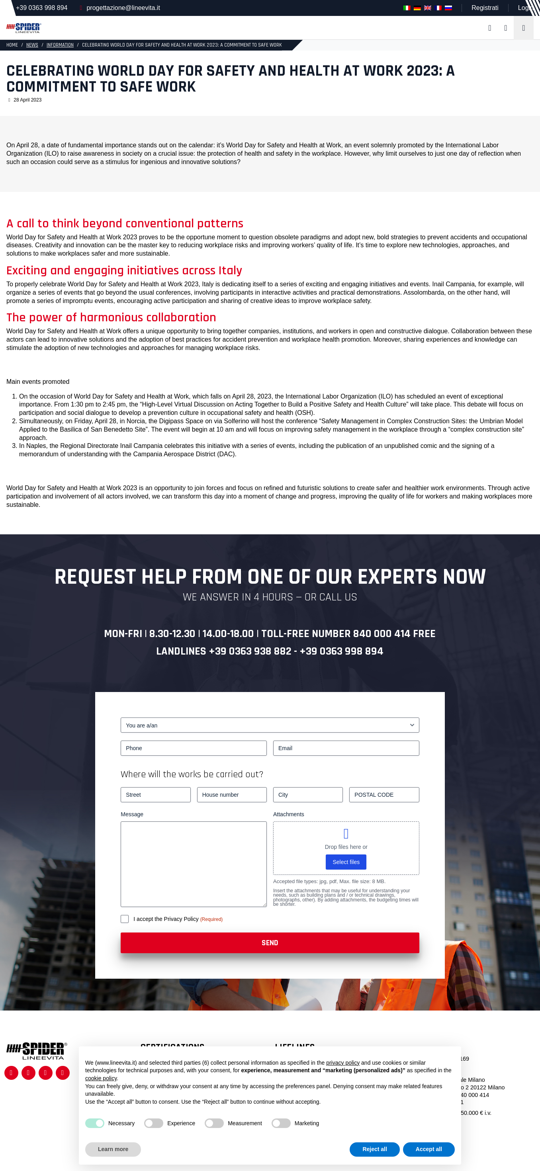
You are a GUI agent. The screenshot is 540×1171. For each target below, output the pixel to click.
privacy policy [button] (343, 1063)
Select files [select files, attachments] (346, 862)
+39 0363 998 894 (41, 7)
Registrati (485, 7)
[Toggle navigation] (524, 28)
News (32, 45)
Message (132, 814)
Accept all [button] (429, 1149)
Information (60, 45)
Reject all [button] (374, 1149)
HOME (12, 45)
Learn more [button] (113, 1149)
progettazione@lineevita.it (123, 7)
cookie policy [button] (101, 1078)
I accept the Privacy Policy (166, 919)
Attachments (288, 814)
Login (526, 7)
